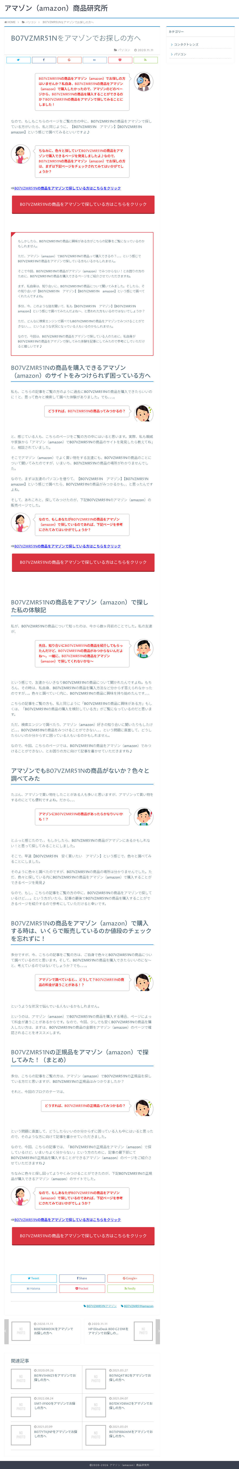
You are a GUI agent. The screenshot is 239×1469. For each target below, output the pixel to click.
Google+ (130, 1278)
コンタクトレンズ (186, 45)
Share (82, 1278)
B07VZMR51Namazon (137, 1306)
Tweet (34, 1278)
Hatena (34, 1289)
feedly (130, 1289)
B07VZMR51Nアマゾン (100, 1306)
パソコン (180, 55)
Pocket (82, 1289)
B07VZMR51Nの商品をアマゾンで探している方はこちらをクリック (67, 188)
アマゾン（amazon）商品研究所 (56, 8)
